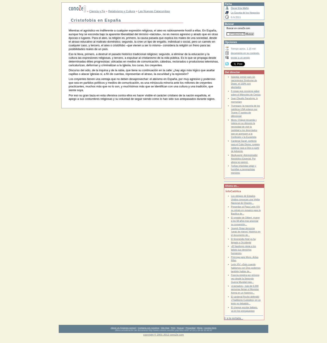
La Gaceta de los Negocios (245, 12)
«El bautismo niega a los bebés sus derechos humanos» (243, 249)
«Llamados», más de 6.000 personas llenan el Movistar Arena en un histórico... (245, 289)
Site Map (165, 328)
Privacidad (191, 328)
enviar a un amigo (240, 57)
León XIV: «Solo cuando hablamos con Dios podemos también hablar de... (245, 267)
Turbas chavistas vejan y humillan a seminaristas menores (243, 169)
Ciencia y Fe (97, 11)
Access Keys (210, 328)
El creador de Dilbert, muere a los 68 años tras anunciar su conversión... (245, 221)
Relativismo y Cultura (121, 11)
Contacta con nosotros (148, 328)
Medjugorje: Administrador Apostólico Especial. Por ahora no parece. (244, 158)
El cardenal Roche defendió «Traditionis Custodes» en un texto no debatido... (246, 300)
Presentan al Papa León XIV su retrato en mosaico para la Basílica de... (246, 210)
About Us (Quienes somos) (123, 328)
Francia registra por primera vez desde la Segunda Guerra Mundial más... (245, 278)
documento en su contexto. (245, 53)
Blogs (200, 328)
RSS (173, 328)
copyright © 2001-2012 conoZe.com (163, 334)
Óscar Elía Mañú (240, 8)
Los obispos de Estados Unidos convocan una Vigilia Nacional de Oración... (245, 199)
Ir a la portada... (233, 318)
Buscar (180, 328)
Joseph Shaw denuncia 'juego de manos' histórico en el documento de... (245, 231)
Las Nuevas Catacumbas (154, 11)
